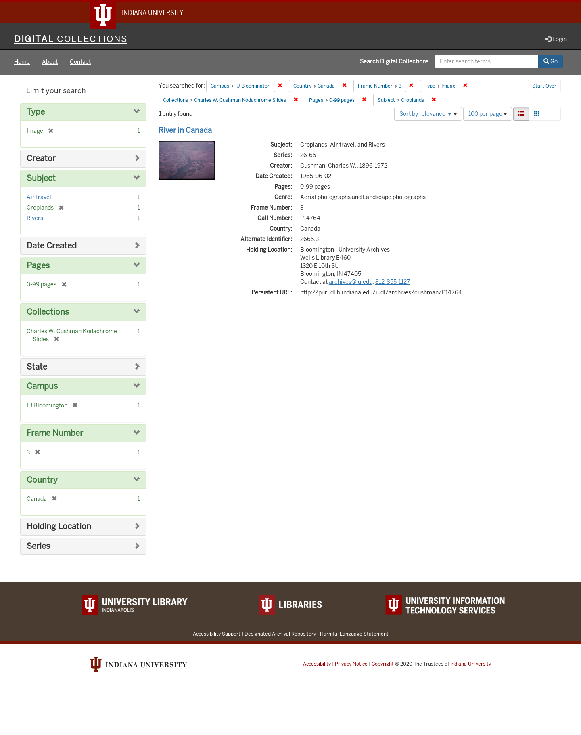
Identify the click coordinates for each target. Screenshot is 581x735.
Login (556, 39)
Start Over (544, 86)
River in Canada (185, 130)
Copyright (383, 664)
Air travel (39, 197)
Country (42, 480)
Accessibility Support (216, 634)
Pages (38, 265)
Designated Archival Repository (280, 634)
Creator (41, 159)
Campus (42, 387)
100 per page (487, 114)
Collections (48, 312)
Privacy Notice (351, 664)
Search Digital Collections (394, 61)
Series (38, 546)
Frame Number (55, 433)
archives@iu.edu (350, 282)
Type (36, 112)
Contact (80, 62)
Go (550, 61)
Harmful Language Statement (354, 634)
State (37, 367)
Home (22, 62)
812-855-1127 (392, 282)
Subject (41, 178)
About (50, 62)
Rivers (35, 218)
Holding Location (59, 526)
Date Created (52, 246)
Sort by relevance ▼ (428, 114)
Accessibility (317, 664)
